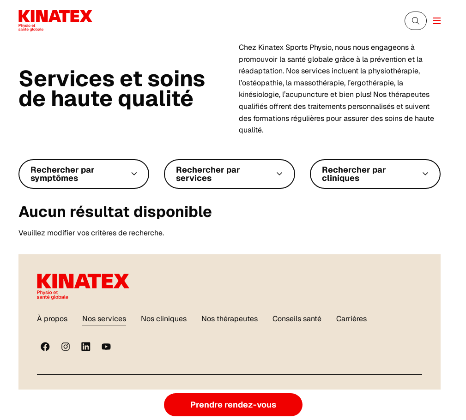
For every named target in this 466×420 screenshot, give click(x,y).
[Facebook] (45, 346)
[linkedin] (86, 346)
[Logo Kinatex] (55, 20)
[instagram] (65, 346)
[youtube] (106, 346)
